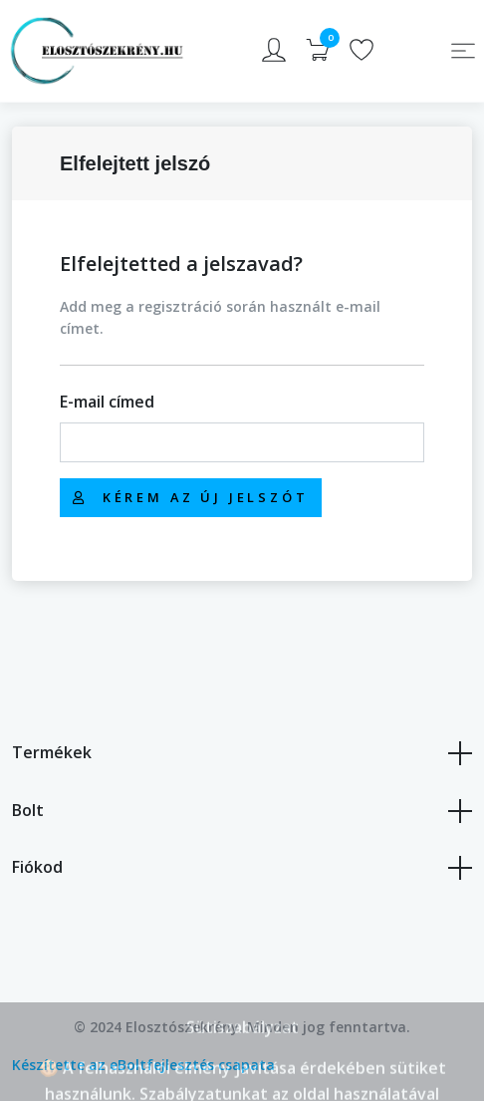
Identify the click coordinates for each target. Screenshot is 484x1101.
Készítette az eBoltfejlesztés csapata (143, 1064)
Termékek (242, 753)
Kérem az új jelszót (191, 497)
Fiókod (242, 868)
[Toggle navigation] (463, 51)
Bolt (242, 811)
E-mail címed (107, 402)
